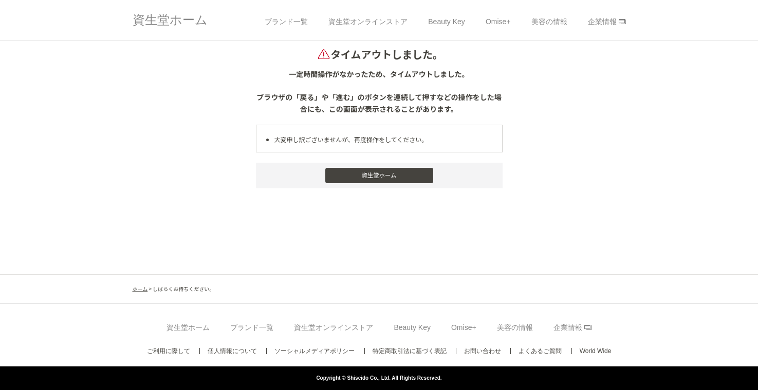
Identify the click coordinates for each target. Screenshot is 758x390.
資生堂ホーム (170, 20)
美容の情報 (549, 21)
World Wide (596, 351)
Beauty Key (446, 21)
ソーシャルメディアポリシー (314, 351)
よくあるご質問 (540, 351)
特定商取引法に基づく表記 (410, 351)
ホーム (140, 288)
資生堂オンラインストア (368, 21)
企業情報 (602, 21)
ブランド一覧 (286, 21)
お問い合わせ (482, 351)
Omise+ (498, 21)
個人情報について (232, 351)
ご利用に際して (168, 351)
